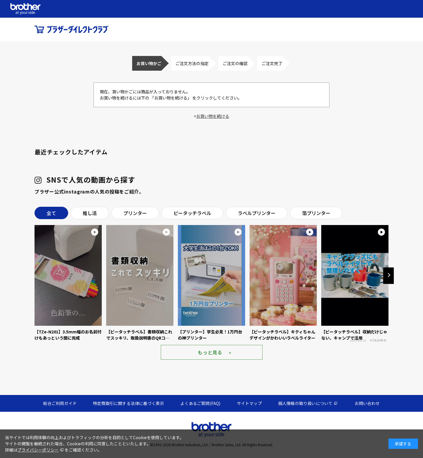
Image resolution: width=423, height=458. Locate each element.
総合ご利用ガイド (60, 403)
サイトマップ (249, 403)
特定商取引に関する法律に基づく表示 (128, 403)
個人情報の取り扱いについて (305, 403)
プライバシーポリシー (38, 450)
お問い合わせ (367, 403)
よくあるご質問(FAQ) (200, 403)
